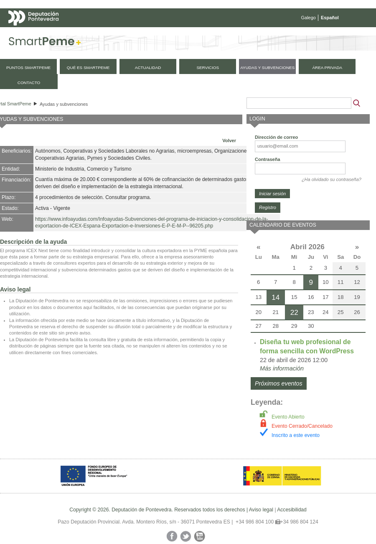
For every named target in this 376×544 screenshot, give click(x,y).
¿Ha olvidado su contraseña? (331, 179)
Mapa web (91, 34)
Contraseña (267, 159)
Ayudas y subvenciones (64, 104)
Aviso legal (261, 510)
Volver (229, 140)
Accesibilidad (292, 510)
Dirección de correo (276, 137)
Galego (308, 17)
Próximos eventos (278, 383)
